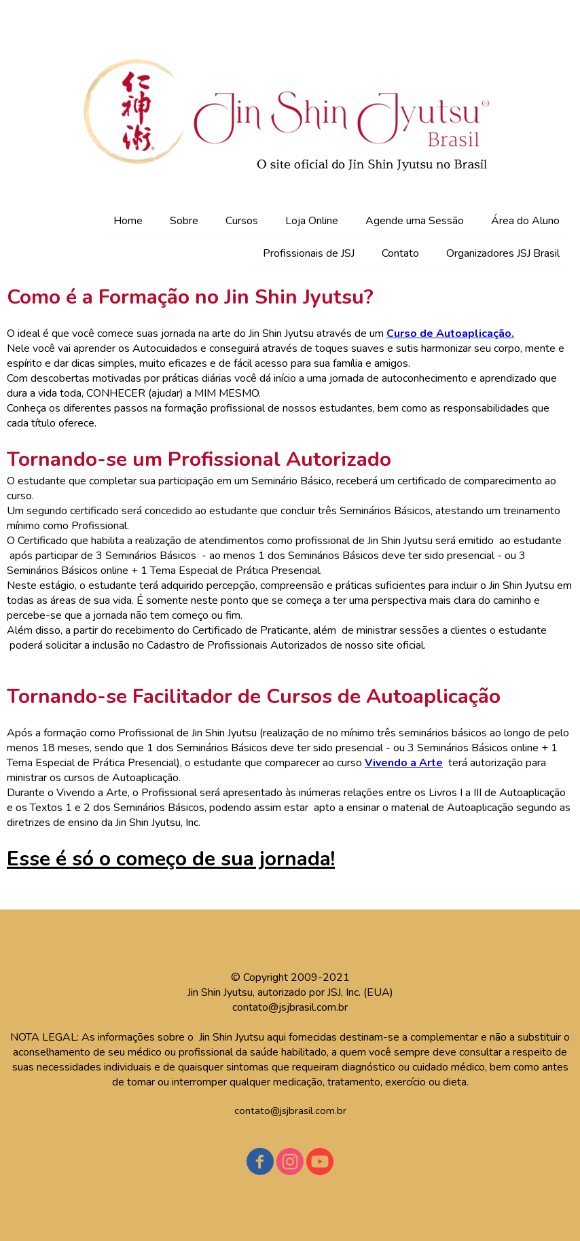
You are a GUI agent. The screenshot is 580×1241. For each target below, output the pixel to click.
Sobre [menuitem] (184, 220)
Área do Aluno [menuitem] (525, 220)
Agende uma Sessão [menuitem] (414, 220)
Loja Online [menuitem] (311, 220)
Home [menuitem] (128, 220)
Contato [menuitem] (400, 253)
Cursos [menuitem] (241, 220)
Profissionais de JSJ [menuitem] (309, 253)
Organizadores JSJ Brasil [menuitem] (503, 253)
